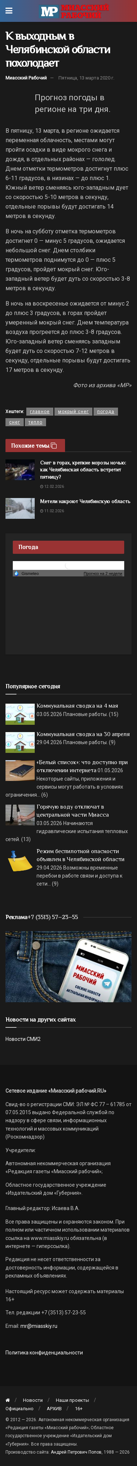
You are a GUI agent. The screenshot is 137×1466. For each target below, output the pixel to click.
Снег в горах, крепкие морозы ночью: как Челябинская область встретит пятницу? (83, 470)
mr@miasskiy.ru (38, 1326)
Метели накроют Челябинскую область (85, 501)
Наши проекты (72, 1400)
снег (14, 422)
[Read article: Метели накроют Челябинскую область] (20, 508)
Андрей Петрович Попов (76, 1452)
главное (40, 411)
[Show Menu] (8, 11)
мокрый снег (73, 411)
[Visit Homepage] (74, 11)
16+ (79, 1408)
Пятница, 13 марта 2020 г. (86, 78)
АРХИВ (54, 1408)
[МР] (68, 966)
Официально (19, 1408)
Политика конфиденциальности (44, 1353)
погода (105, 411)
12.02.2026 (52, 487)
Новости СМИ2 (23, 1039)
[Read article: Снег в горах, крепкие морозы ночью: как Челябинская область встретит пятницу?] (20, 469)
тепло (35, 422)
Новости (33, 1400)
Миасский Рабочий (26, 78)
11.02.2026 (52, 511)
